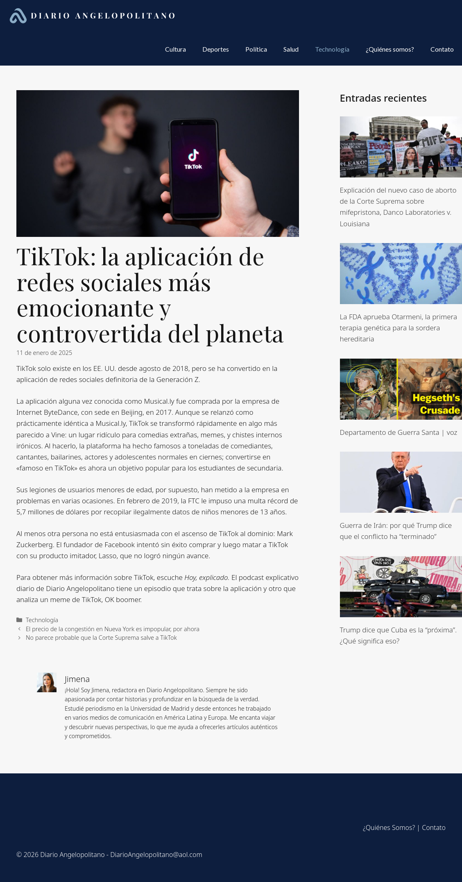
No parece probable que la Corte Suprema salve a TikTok (101, 637)
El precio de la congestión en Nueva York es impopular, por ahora (112, 629)
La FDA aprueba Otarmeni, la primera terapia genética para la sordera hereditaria (398, 327)
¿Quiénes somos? (390, 49)
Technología (332, 49)
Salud (291, 49)
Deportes (215, 49)
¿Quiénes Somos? (389, 827)
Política (256, 49)
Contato (442, 49)
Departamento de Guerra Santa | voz (398, 432)
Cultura (175, 49)
